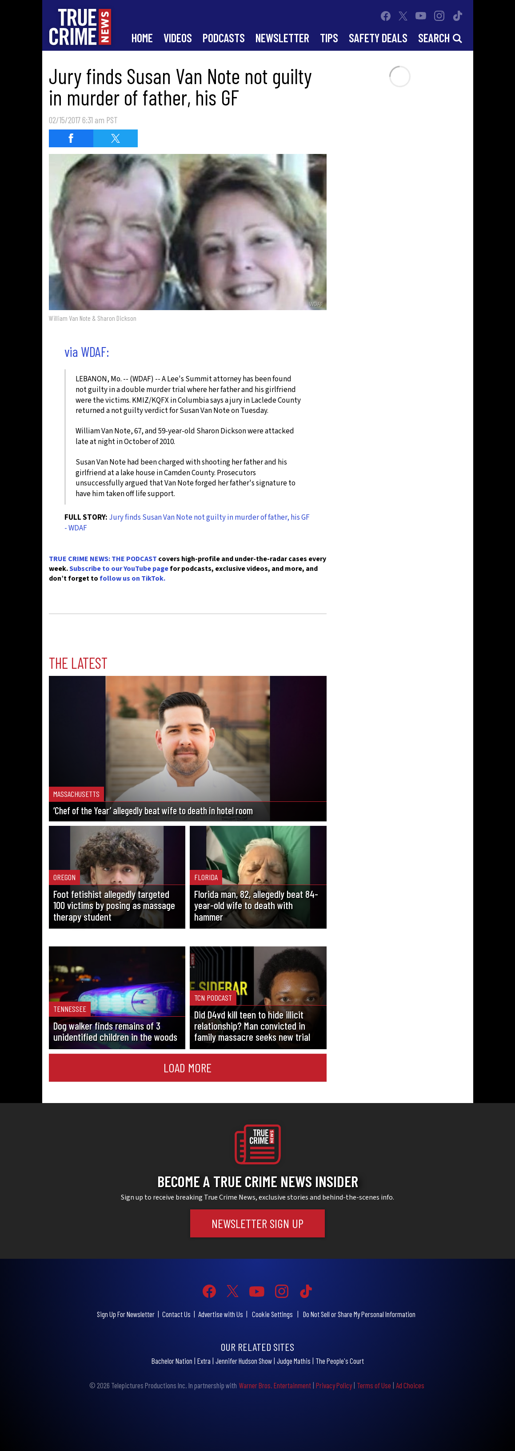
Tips (329, 37)
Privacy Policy (334, 1385)
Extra (204, 1360)
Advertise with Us (220, 1314)
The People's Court (339, 1360)
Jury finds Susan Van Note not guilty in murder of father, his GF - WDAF (187, 523)
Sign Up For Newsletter (126, 1314)
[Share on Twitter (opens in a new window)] (115, 138)
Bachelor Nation (172, 1360)
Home (142, 37)
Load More (188, 1067)
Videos (178, 37)
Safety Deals (378, 37)
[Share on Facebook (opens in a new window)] (71, 138)
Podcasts (224, 37)
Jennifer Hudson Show (244, 1360)
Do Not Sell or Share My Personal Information (359, 1314)
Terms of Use (374, 1385)
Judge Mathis (294, 1360)
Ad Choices (410, 1385)
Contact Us (176, 1314)
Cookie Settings (272, 1314)
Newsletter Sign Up (257, 1223)
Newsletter (282, 37)
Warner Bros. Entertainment (275, 1385)
